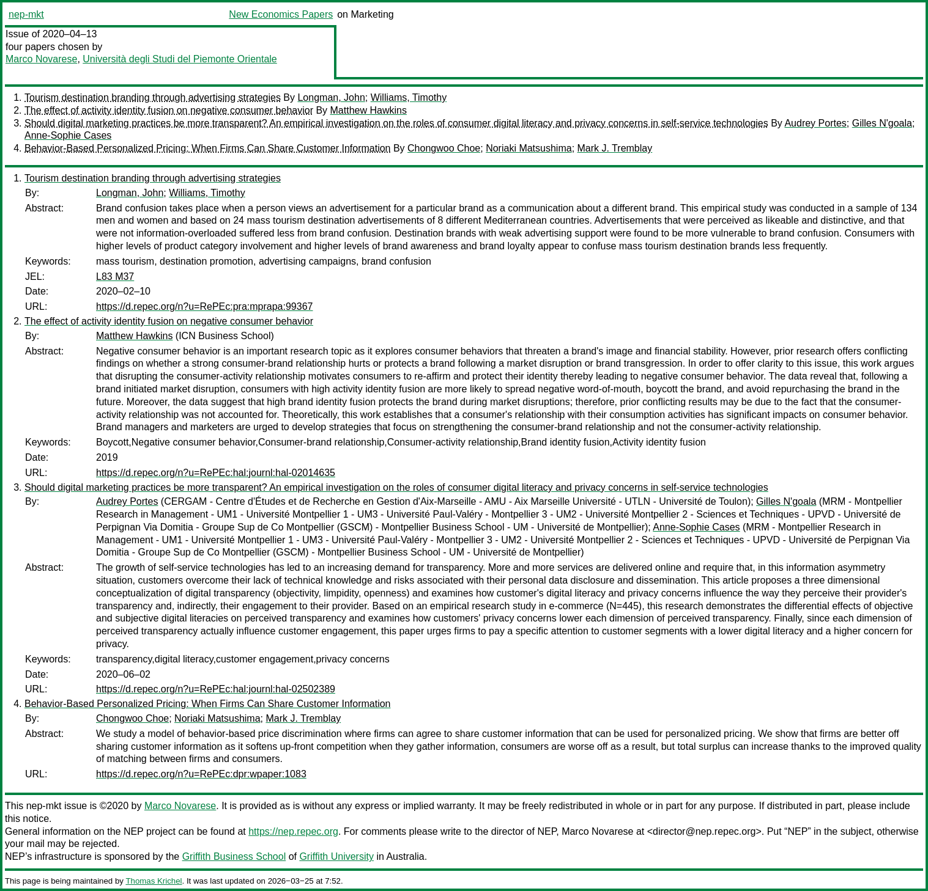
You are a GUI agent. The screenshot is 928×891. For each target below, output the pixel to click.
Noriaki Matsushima (528, 148)
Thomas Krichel (153, 881)
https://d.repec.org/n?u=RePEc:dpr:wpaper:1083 (201, 774)
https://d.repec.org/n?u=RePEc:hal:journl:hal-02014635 (215, 473)
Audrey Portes (815, 123)
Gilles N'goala (882, 123)
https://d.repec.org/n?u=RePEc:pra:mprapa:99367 (204, 306)
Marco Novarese (41, 59)
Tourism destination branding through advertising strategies (152, 97)
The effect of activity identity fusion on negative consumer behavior (168, 110)
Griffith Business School (234, 856)
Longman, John (331, 97)
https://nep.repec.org (293, 831)
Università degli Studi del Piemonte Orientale (180, 59)
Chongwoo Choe (443, 148)
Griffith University (336, 856)
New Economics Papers (281, 14)
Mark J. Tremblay (615, 148)
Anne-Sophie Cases (67, 135)
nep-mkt (26, 14)
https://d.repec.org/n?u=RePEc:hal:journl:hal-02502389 (215, 689)
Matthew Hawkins (368, 110)
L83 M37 (115, 276)
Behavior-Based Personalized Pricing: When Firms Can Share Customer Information (207, 148)
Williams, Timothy (409, 97)
